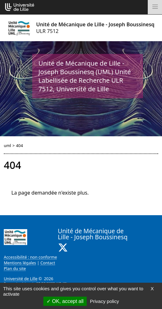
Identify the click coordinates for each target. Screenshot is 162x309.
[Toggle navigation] (155, 7)
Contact (47, 263)
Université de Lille (20, 278)
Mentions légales (20, 263)
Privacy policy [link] (104, 301)
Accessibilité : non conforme (30, 257)
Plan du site (15, 268)
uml (7, 145)
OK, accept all (65, 301)
